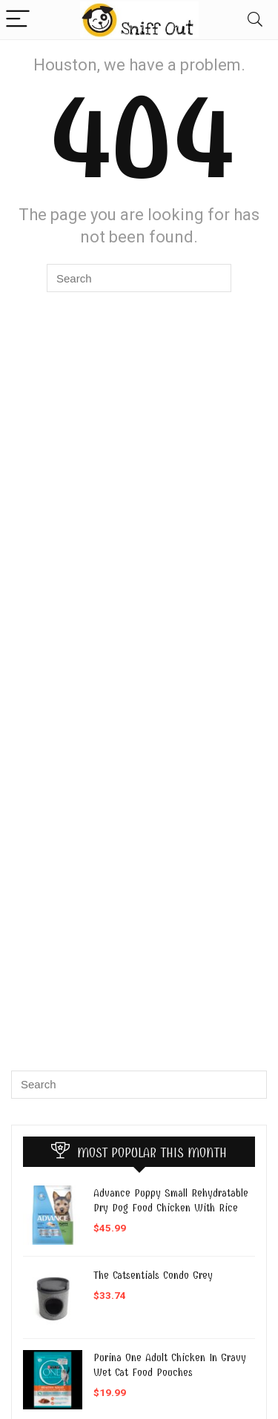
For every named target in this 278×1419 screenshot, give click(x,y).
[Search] (255, 19)
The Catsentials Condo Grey (153, 1275)
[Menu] (18, 19)
